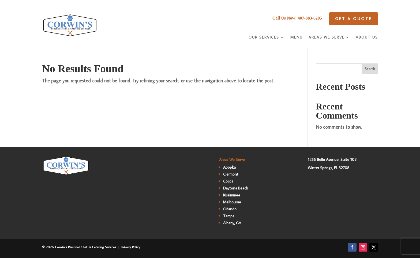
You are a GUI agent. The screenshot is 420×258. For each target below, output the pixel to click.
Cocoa (228, 181)
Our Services (264, 37)
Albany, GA (232, 222)
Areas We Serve (326, 37)
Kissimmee (231, 195)
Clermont (230, 174)
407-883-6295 (310, 18)
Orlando (230, 208)
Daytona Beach (235, 188)
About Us (367, 37)
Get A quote (353, 18)
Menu (296, 37)
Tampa (228, 215)
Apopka (229, 167)
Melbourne (232, 201)
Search (370, 68)
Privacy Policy (130, 247)
